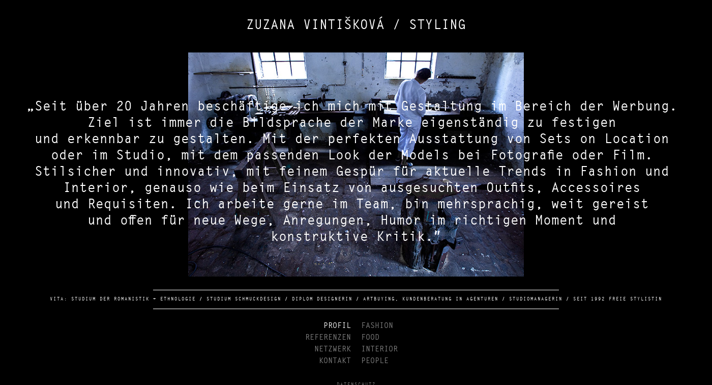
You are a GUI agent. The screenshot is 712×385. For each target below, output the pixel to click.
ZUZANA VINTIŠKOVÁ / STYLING (356, 25)
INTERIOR (379, 349)
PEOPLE (375, 361)
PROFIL (337, 325)
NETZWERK (332, 349)
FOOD (370, 337)
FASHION (377, 325)
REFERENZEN (328, 337)
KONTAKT (335, 361)
